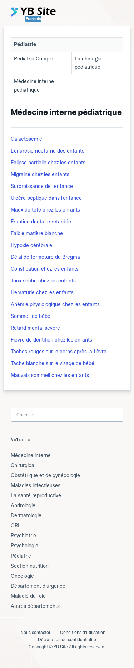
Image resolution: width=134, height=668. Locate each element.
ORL (16, 525)
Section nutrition (30, 566)
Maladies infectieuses (35, 485)
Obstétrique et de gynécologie (45, 475)
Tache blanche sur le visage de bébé (52, 363)
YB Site (61, 646)
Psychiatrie (23, 535)
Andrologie (23, 505)
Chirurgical (23, 465)
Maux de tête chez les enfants (45, 210)
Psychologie (24, 545)
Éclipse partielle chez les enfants (48, 162)
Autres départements (35, 606)
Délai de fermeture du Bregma (45, 257)
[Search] (67, 415)
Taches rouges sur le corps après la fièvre (58, 351)
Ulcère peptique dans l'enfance (46, 198)
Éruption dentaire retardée (41, 221)
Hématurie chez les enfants (42, 292)
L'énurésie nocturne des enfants (47, 150)
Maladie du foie (28, 596)
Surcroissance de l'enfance (42, 186)
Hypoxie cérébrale (31, 245)
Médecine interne (31, 455)
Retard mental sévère (35, 328)
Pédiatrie (21, 556)
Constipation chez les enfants (45, 269)
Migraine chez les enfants (40, 174)
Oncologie (22, 576)
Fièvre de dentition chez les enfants (51, 340)
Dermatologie (26, 515)
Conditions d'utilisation (82, 632)
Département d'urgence (38, 586)
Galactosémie (26, 139)
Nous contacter (35, 632)
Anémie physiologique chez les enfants (55, 304)
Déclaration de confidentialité (67, 639)
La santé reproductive (36, 495)
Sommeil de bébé (30, 316)
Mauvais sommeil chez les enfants (50, 375)
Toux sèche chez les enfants (43, 280)
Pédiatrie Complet (34, 58)
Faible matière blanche (37, 233)
